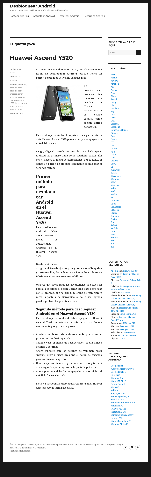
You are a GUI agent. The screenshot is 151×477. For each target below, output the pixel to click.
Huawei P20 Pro (118, 409)
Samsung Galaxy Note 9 (122, 415)
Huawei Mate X (118, 384)
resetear (19, 106)
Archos (114, 90)
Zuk (112, 247)
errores (13, 97)
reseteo (13, 109)
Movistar (115, 185)
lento (17, 103)
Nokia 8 (114, 390)
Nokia (113, 188)
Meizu (114, 173)
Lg (112, 167)
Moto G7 (115, 387)
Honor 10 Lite (117, 399)
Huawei (13, 80)
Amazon (115, 84)
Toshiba (114, 228)
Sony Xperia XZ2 (119, 393)
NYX (113, 197)
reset (12, 106)
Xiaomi (114, 237)
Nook (113, 191)
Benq (113, 102)
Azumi (114, 99)
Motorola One (117, 378)
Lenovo (114, 161)
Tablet (114, 225)
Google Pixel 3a (118, 372)
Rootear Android (19, 16)
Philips (114, 213)
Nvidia (114, 194)
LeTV (113, 164)
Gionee (114, 133)
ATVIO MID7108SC (128, 335)
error (20, 94)
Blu (112, 105)
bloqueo (22, 84)
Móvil (113, 182)
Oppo (113, 204)
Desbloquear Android (32, 6)
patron (24, 103)
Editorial (115, 124)
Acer (113, 74)
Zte (112, 244)
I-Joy (113, 151)
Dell (113, 121)
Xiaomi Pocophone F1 (121, 421)
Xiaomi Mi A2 (117, 406)
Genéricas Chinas (119, 130)
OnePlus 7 (115, 375)
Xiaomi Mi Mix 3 (118, 381)
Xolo (113, 240)
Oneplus (115, 200)
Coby (113, 118)
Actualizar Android (44, 16)
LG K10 (122, 338)
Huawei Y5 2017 (130, 271)
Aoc (112, 87)
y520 (20, 109)
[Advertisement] (80, 218)
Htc (112, 145)
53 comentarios (17, 113)
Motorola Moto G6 (119, 424)
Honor (114, 139)
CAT (113, 114)
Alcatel (114, 78)
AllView (114, 81)
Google (114, 136)
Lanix (113, 154)
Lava (113, 157)
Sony (113, 222)
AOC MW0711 (127, 292)
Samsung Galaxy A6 (120, 396)
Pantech (115, 210)
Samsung (115, 216)
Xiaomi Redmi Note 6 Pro (123, 402)
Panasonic (116, 207)
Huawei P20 (116, 418)
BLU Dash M (129, 332)
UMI (113, 231)
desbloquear (16, 88)
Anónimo (115, 271)
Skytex (114, 219)
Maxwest (115, 170)
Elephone (115, 127)
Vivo (113, 234)
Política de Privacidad (20, 451)
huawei (20, 97)
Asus (113, 93)
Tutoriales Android (94, 16)
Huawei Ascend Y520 (41, 57)
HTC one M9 (129, 323)
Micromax (116, 176)
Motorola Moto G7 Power (122, 369)
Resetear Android (69, 16)
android (13, 84)
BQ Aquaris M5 (127, 326)
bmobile (115, 108)
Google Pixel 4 (118, 366)
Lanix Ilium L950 (128, 314)
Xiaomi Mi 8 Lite (118, 412)
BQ (112, 111)
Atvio (113, 96)
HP (112, 142)
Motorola (115, 179)
